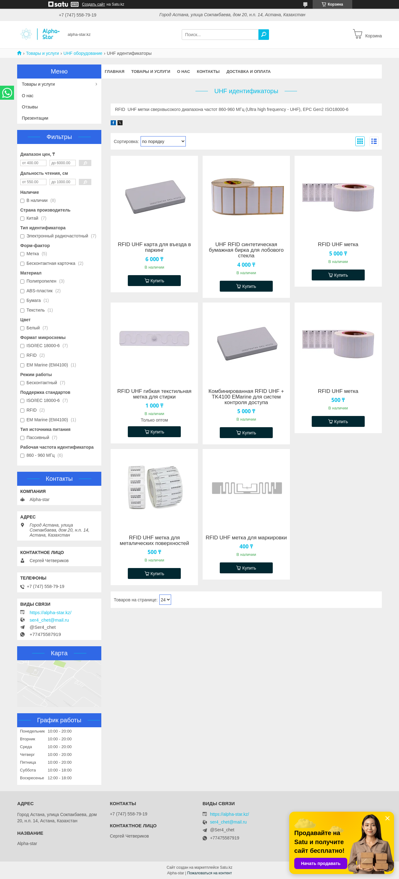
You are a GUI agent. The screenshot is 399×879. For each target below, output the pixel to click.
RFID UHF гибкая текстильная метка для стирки (154, 394)
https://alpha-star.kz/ (50, 612)
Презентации (35, 118)
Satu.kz (226, 867)
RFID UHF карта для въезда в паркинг (154, 247)
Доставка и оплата (248, 71)
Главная (114, 71)
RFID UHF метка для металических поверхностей (154, 540)
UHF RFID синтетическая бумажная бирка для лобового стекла (246, 250)
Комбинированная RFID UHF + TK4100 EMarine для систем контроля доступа (246, 397)
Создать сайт (93, 4)
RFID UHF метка (338, 244)
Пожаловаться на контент (209, 873)
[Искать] (263, 34)
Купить (157, 280)
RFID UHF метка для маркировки (246, 538)
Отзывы (30, 106)
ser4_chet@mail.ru (49, 620)
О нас (183, 71)
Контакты (208, 71)
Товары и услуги (42, 53)
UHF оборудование (83, 53)
